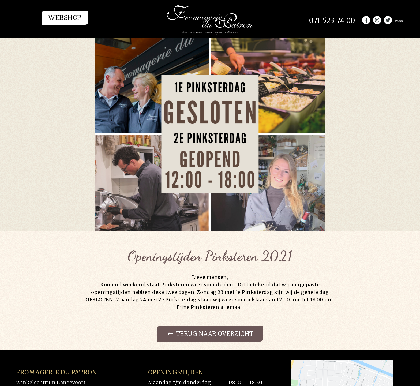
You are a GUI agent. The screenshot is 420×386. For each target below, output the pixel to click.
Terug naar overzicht (211, 334)
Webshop (64, 17)
